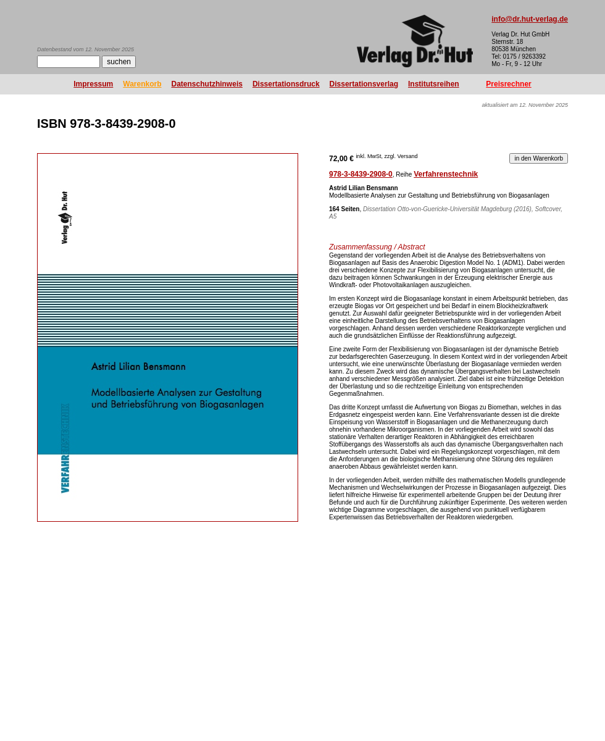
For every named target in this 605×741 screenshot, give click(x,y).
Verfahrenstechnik (446, 174)
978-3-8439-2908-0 (361, 174)
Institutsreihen (433, 84)
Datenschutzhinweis (207, 84)
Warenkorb (142, 84)
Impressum (93, 84)
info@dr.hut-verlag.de (529, 19)
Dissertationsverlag (364, 84)
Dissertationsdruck (286, 84)
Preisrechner (508, 84)
